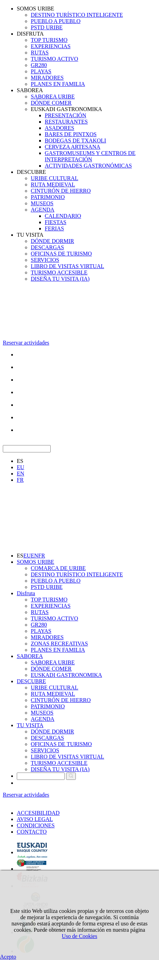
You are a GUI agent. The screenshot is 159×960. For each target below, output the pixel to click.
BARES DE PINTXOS (70, 134)
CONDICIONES (36, 825)
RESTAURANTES (66, 122)
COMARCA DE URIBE (58, 568)
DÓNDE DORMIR (52, 241)
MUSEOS (42, 203)
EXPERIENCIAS (51, 46)
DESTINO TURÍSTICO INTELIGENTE (77, 15)
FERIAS (54, 228)
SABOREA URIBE (53, 96)
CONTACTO (32, 832)
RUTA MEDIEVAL (53, 184)
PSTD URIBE (47, 27)
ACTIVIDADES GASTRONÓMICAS (88, 166)
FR (20, 480)
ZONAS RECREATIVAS (59, 644)
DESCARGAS (47, 247)
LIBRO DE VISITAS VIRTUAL (67, 266)
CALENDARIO (63, 216)
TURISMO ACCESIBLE (59, 272)
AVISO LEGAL (35, 819)
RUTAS (40, 53)
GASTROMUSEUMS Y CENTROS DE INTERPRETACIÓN (90, 156)
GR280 (39, 65)
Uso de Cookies (79, 936)
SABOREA (30, 90)
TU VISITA (30, 235)
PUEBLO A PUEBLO (55, 21)
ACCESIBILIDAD (38, 813)
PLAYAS (41, 71)
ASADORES (59, 128)
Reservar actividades (26, 343)
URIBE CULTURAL (54, 178)
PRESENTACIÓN (65, 115)
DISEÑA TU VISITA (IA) (60, 279)
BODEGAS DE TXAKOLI (75, 140)
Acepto (8, 957)
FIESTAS (55, 222)
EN (20, 474)
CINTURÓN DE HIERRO (61, 191)
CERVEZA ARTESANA (72, 147)
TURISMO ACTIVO (54, 59)
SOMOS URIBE (35, 9)
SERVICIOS (45, 260)
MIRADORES (47, 78)
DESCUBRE (31, 172)
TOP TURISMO (49, 40)
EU (20, 467)
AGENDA (43, 210)
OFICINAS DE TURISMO (61, 254)
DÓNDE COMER (51, 103)
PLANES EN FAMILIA (58, 84)
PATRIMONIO (48, 197)
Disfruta (26, 593)
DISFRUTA (30, 34)
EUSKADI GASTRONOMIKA (66, 109)
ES (20, 461)
